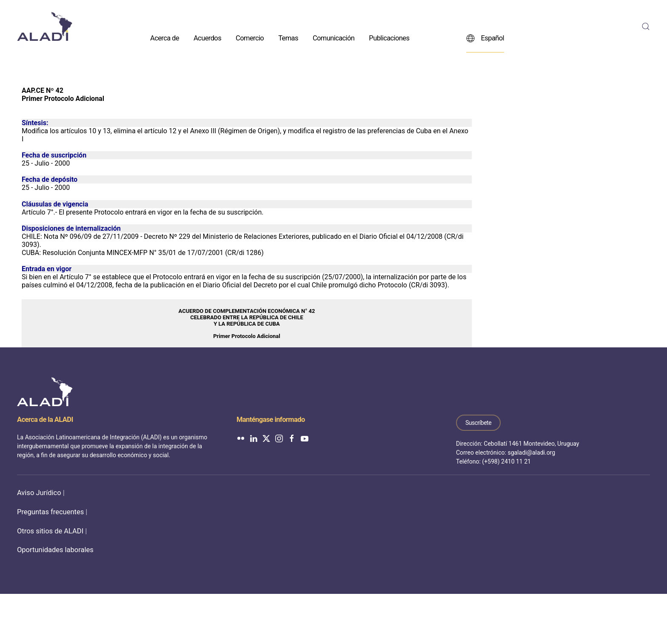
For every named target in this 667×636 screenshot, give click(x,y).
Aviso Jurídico (39, 493)
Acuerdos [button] (207, 38)
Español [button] (485, 38)
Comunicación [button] (333, 38)
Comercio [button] (250, 38)
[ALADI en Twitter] (266, 438)
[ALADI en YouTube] (304, 438)
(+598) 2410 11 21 (506, 461)
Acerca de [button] (164, 38)
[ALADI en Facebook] (292, 438)
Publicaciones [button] (389, 38)
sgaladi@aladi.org (531, 452)
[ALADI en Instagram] (279, 438)
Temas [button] (288, 38)
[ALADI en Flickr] (241, 438)
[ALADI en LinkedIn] (253, 438)
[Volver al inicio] (44, 26)
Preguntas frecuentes (50, 512)
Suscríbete (478, 422)
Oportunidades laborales (55, 550)
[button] (645, 26)
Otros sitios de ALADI (50, 531)
